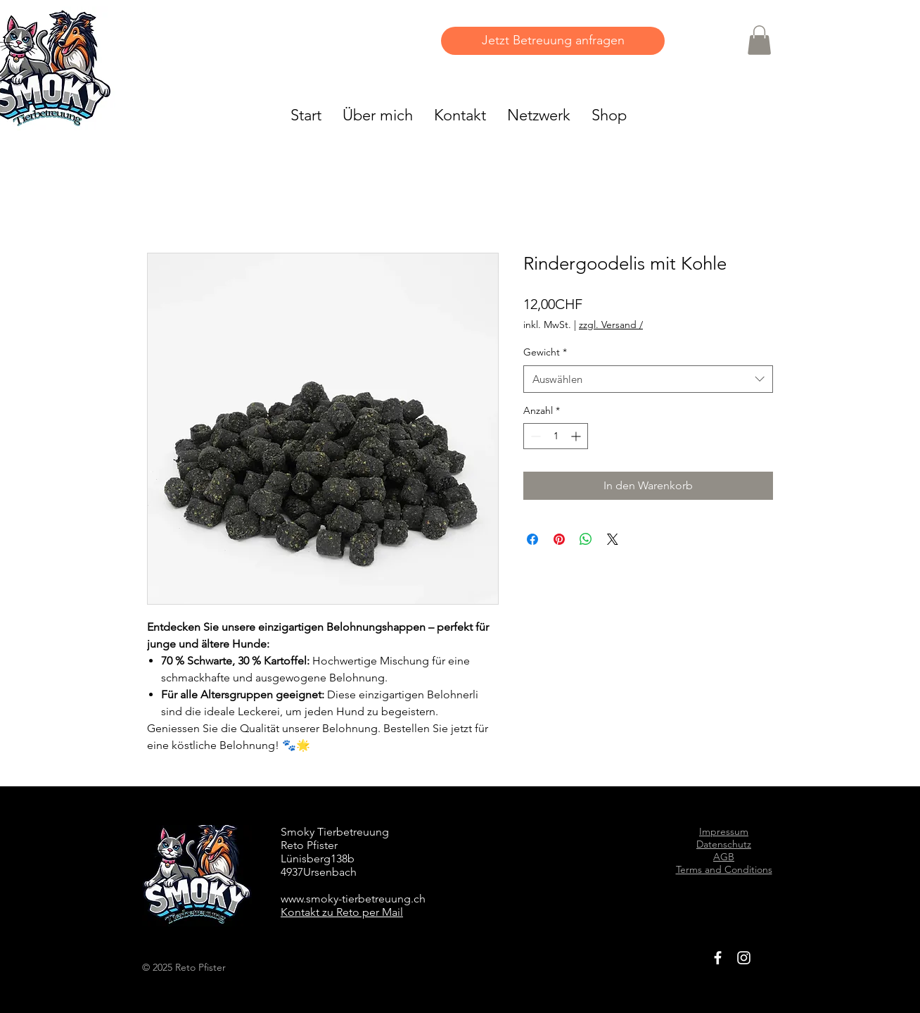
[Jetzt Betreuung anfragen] (553, 41)
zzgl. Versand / (611, 324)
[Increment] (577, 436)
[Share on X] (612, 539)
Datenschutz (723, 844)
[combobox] (648, 379)
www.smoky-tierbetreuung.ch (353, 898)
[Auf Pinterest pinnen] (559, 539)
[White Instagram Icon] (744, 958)
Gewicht (545, 352)
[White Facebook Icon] (718, 958)
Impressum (723, 831)
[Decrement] (534, 436)
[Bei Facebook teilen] (532, 539)
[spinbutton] (555, 436)
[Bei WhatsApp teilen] (585, 539)
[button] (759, 40)
